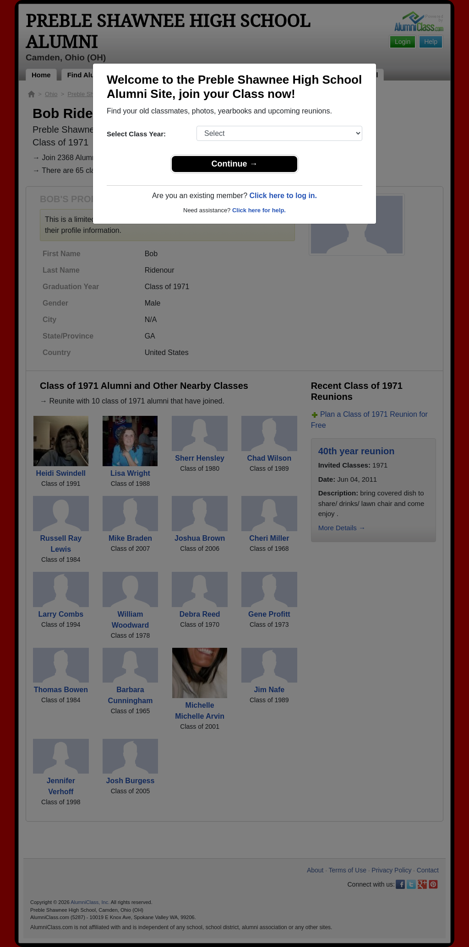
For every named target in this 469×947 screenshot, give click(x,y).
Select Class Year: (136, 134)
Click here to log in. (283, 195)
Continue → (235, 163)
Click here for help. (259, 210)
